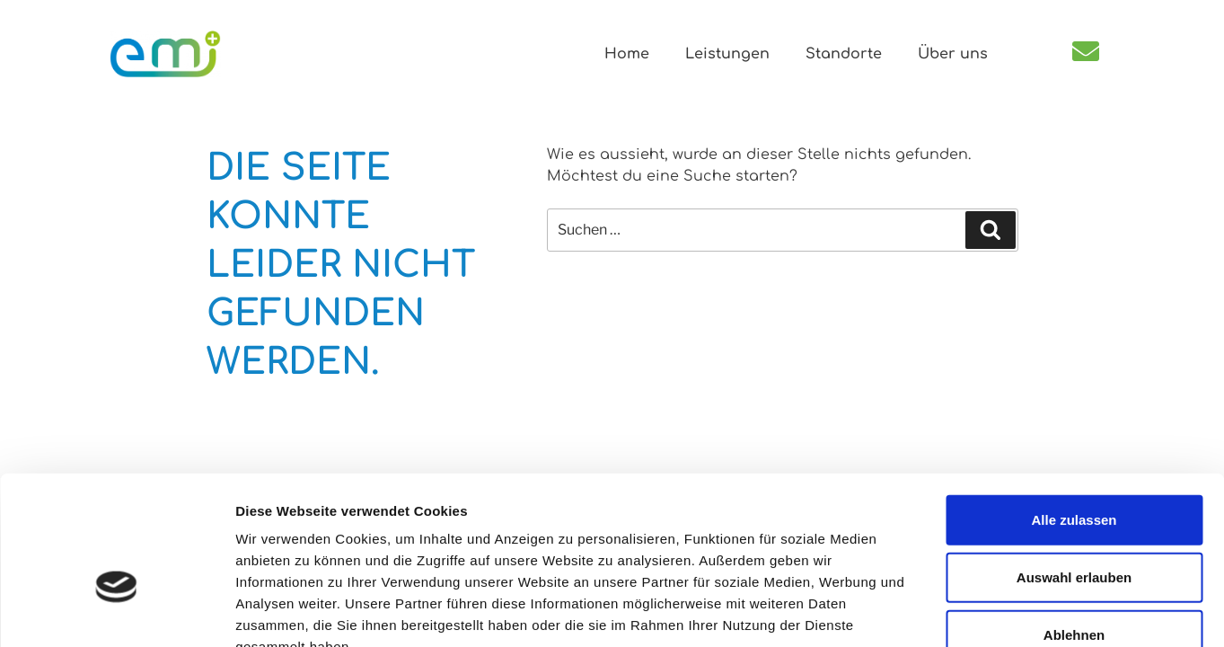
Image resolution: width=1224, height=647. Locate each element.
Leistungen (727, 54)
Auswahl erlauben (1074, 469)
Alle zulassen (1073, 412)
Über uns (953, 54)
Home (626, 54)
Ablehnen (1074, 527)
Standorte (844, 54)
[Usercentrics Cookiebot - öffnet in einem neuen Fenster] (116, 611)
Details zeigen (955, 611)
